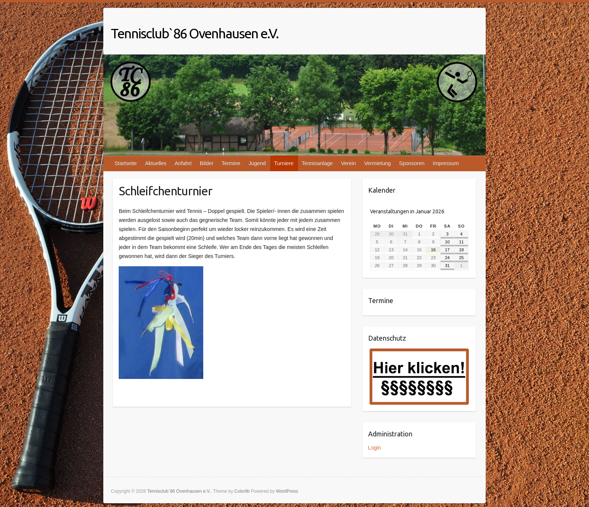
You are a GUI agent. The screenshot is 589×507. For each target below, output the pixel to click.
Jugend (257, 163)
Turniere (284, 163)
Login (374, 448)
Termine (231, 163)
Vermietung (377, 163)
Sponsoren (411, 163)
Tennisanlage (317, 163)
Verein (348, 163)
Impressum (446, 163)
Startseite (126, 163)
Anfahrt (183, 163)
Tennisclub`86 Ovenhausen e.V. (194, 33)
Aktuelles (155, 163)
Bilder (206, 163)
